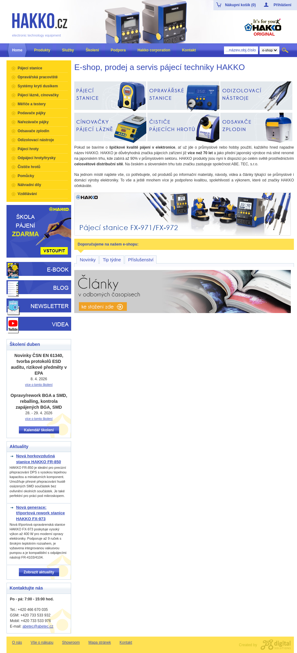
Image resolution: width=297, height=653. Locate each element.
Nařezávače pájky (33, 122)
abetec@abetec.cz (38, 626)
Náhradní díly (29, 185)
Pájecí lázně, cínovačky (38, 95)
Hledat (285, 50)
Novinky (88, 259)
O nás (17, 642)
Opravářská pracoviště (38, 77)
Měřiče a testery (32, 104)
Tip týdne (112, 259)
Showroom (71, 642)
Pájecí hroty (28, 149)
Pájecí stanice (30, 68)
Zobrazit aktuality (39, 572)
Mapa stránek (99, 642)
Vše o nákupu (42, 642)
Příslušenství (140, 259)
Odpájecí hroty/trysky (37, 158)
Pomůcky (26, 176)
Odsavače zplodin (33, 131)
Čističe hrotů (29, 167)
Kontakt (125, 642)
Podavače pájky (31, 113)
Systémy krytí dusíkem (38, 86)
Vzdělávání (27, 194)
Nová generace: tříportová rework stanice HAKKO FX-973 (40, 513)
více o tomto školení (39, 384)
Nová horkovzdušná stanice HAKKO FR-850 (38, 459)
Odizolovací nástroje (36, 140)
